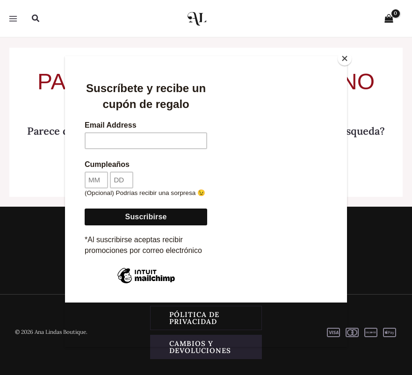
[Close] (345, 58)
